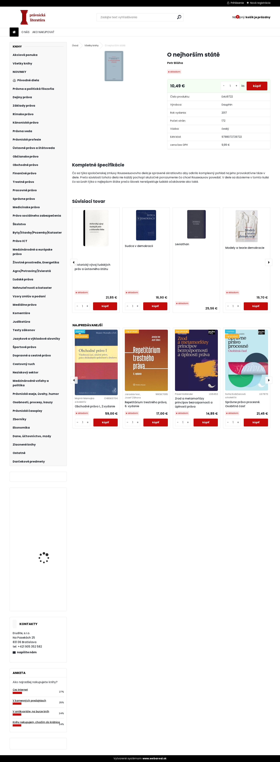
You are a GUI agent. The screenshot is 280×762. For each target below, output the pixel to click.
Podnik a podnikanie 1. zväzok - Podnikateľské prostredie (48, 592)
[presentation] (73, 262)
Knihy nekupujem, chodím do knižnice (36, 722)
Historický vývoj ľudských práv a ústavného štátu (92, 267)
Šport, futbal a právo (46, 507)
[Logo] (34, 17)
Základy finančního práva (45, 551)
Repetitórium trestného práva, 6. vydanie (146, 404)
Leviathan (182, 244)
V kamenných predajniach (29, 700)
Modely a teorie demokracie (244, 248)
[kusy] (229, 86)
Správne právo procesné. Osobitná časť (242, 404)
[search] (179, 17)
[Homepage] (14, 32)
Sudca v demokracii (139, 246)
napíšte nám (27, 652)
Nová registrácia (260, 3)
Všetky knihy (91, 45)
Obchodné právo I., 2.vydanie (95, 406)
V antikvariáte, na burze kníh (31, 711)
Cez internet (20, 689)
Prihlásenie (237, 3)
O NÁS (25, 32)
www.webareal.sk (154, 758)
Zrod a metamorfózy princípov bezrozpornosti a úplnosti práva (193, 403)
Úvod (75, 45)
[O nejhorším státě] (113, 66)
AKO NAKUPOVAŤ (43, 32)
